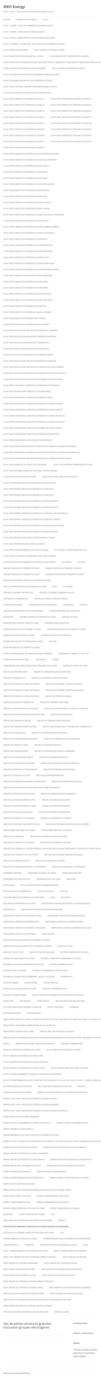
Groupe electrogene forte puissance (53, 720)
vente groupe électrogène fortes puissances (61, 1269)
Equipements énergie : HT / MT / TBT (74, 653)
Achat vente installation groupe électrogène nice (26, 343)
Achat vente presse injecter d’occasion (59, 477)
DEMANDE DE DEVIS (70, 617)
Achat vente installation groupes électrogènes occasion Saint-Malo (34, 373)
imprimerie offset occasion (48, 879)
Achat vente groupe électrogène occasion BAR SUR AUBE (28, 184)
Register (81, 1086)
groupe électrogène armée (15, 672)
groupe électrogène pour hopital (66, 781)
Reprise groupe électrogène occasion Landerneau (26, 1153)
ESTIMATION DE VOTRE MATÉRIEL (16, 659)
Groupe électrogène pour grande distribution (24, 781)
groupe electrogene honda (15, 745)
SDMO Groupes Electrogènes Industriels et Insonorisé (27, 1220)
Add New (81, 562)
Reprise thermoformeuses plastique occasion (23, 1208)
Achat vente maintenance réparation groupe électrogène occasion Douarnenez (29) (41, 452)
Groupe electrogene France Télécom (19, 726)
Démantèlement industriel (57, 623)
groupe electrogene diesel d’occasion (20, 708)
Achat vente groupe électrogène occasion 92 (23, 135)
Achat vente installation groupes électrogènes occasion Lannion (33, 367)
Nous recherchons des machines (70, 1001)
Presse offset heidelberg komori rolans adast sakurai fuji (29, 1025)
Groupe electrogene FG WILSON (17, 720)
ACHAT (45, 19)
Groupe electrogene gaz (14, 733)
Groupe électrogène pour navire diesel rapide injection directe (31, 787)
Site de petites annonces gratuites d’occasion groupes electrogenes (36, 1226)
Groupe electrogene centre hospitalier (21, 696)
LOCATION (64, 891)
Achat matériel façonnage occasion (68, 68)
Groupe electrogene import (15, 751)
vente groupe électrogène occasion (19, 1275)
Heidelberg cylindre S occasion (42, 873)
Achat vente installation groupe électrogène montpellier (29, 336)
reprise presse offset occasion (17, 1196)
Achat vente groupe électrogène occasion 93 (23, 141)
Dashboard (8, 617)
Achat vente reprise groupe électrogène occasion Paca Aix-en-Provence (35, 513)
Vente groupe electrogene (75, 1257)
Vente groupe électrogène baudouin (60, 1263)
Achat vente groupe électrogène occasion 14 (71, 99)
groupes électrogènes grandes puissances (63, 855)
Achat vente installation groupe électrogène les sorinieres (30, 330)
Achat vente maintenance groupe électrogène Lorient (28, 397)
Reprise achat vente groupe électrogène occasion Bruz (63, 1092)
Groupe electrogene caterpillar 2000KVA (21, 684)
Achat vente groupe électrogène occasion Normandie (27, 275)
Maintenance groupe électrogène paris (21, 922)
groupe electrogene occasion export (20, 769)
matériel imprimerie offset (61, 964)
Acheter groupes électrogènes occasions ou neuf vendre (29, 562)
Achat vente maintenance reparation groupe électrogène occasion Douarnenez (39, 446)
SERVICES (62, 1220)
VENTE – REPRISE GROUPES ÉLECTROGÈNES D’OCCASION (25, 1251)
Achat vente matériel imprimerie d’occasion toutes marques (30, 471)
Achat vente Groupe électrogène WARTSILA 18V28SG (26, 324)
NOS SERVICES (25, 1001)
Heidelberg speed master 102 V (16, 879)
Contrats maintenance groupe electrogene (23, 611)
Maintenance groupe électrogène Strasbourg (24, 928)
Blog (55, 586)
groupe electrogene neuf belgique (19, 763)
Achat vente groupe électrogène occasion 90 (23, 129)
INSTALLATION (9, 885)
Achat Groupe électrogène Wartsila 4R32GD (69, 56)
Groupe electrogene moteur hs (53, 757)
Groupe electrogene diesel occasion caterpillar (66, 708)
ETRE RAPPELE (40, 659)
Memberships (67, 976)
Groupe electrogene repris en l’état (19, 800)
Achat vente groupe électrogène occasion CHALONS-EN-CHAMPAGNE (33, 215)
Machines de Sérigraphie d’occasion (19, 903)
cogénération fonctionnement (43, 605)
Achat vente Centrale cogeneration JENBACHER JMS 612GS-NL (30, 86)
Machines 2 (66, 897)
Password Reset (34, 1013)
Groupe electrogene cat (14, 678)
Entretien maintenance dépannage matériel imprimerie (27, 653)
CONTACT (83, 605)
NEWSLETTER (8, 1001)
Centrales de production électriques (51, 598)
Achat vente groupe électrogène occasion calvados (27, 202)
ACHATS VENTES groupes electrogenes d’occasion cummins (29, 556)
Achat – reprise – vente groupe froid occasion (23, 32)
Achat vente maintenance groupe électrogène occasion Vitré (31, 434)
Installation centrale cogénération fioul (40, 885)
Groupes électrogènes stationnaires (68, 867)
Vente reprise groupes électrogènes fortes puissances (28, 1306)
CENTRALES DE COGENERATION (15, 598)
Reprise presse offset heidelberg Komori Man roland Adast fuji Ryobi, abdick (37, 1190)
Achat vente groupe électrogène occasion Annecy (26, 166)
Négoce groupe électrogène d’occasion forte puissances (58, 995)
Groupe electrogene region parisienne (58, 794)
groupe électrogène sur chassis (18, 812)
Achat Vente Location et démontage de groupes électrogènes (31, 385)
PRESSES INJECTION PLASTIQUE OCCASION (56, 1031)
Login (52, 897)
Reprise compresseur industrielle (18, 1129)
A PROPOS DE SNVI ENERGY (26, 19)
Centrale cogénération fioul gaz (18, 592)
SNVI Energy (14, 6)
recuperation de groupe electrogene (55, 1086)
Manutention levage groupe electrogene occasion (26, 940)
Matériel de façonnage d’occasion (18, 958)
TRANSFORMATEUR (10, 1245)
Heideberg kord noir (12, 873)
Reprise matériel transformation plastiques (69, 1178)
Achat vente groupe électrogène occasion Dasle (25, 239)
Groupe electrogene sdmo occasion (19, 806)
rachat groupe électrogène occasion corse (23, 1056)
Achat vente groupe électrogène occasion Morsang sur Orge (31, 269)
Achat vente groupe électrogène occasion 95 (23, 147)
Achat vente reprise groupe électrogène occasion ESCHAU (29, 483)
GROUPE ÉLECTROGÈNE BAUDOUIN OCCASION (52, 672)
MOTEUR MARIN (31, 983)
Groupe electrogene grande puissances (50, 733)
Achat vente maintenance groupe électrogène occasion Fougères (33, 404)
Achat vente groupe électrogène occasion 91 (71, 129)
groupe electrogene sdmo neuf (56, 800)
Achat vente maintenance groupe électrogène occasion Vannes (32, 428)
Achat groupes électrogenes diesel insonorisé (24, 68)
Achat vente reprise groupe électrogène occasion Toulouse (30, 531)
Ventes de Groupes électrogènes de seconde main (25, 1312)
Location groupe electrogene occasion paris (23, 897)
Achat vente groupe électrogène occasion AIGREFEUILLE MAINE (31, 154)
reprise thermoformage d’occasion (53, 1196)
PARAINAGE (74, 1007)
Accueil (6, 19)
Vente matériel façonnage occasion (66, 1293)
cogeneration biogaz (12, 605)
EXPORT (56, 659)
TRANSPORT (29, 1245)
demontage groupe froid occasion (19, 635)
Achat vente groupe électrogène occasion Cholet (26, 221)
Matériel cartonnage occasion (74, 952)
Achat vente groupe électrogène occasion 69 (23, 117)
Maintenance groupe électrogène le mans (22, 916)
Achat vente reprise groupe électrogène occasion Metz (28, 489)
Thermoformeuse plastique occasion (20, 1239)
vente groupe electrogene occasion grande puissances (28, 1281)
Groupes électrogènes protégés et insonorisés (24, 867)
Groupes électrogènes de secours (55, 842)
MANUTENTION (48, 934)
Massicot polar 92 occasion (41, 952)
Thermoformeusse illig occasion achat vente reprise (67, 1239)
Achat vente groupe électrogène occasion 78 (23, 123)
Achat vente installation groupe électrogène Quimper (28, 355)
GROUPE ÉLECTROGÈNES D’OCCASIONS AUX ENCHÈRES (67, 824)
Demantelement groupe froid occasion (21, 623)
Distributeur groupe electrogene (56, 635)
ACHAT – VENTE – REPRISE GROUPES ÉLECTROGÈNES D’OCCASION (29, 38)
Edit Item (52, 641)
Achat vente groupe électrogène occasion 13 (23, 99)
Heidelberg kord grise (72, 873)
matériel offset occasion (14, 970)
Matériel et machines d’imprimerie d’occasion (61, 958)
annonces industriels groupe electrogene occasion (27, 580)
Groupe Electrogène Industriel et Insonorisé (54, 751)
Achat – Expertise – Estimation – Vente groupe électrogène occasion (34, 44)
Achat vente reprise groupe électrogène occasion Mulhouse (30, 507)
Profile (6, 1044)
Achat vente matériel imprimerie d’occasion (72, 464)
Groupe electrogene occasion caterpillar (60, 763)
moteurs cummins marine (14, 995)
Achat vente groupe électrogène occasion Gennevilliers (29, 263)
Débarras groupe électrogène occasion (38, 617)
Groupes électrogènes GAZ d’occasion (20, 855)
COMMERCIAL (68, 605)
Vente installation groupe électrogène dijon (23, 1293)
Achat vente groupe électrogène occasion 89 (71, 123)
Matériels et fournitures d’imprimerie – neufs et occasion (29, 976)
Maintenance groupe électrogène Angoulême (42, 909)
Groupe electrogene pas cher (16, 775)
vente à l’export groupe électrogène (70, 1251)
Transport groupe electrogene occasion (58, 1245)
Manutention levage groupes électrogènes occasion (27, 946)
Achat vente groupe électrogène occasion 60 (71, 111)
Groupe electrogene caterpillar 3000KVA (64, 684)
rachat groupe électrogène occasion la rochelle (25, 1062)
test (62, 1232)
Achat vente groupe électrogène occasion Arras (25, 172)
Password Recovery (12, 1013)
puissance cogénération (71, 1044)
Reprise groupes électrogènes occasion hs (66, 1165)
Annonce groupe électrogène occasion (21, 568)
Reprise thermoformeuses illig (17, 1202)
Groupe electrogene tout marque (56, 818)
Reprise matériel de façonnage (17, 1171)
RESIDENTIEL (8, 1214)
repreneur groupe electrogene (17, 1092)
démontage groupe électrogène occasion (66, 629)
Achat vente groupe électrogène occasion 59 (23, 111)
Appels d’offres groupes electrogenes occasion (24, 586)
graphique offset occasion (75, 666)
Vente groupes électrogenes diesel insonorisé (70, 1287)
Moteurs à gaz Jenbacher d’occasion (19, 989)
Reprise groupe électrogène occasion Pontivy (23, 1159)
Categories (68, 586)
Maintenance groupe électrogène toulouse (71, 928)
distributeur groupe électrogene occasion (22, 641)
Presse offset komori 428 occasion (18, 1031)
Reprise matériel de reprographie (51, 1171)
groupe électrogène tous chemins (18, 818)
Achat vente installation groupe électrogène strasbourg (29, 361)
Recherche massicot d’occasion (17, 1086)
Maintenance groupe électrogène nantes (66, 916)
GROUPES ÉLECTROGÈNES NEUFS (16, 861)
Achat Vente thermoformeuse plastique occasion (25, 550)
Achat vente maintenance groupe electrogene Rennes (27, 440)
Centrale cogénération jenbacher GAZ (56, 592)
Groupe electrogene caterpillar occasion (65, 690)
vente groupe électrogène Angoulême (20, 1263)
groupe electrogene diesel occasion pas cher (24, 714)
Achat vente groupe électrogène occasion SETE (24, 306)
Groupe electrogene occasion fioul (59, 769)
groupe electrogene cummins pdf (18, 702)
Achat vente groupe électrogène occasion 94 (71, 141)
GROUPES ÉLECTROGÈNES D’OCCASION (18, 842)
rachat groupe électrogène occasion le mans (24, 1068)
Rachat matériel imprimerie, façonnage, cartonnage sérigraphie (32, 1074)
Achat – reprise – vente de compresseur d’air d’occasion (28, 25)
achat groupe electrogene (15, 50)
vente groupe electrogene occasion (58, 1275)
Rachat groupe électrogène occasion (63, 1050)
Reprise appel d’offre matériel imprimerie (21, 1117)
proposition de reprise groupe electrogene (35, 1044)
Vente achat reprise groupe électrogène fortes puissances (30, 1257)
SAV (52, 1214)
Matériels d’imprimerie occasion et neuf (50, 970)
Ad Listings (66, 562)
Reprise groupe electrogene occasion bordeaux (65, 1147)
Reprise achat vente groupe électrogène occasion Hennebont (31, 1104)
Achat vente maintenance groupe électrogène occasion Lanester (33, 410)
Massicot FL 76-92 (65, 946)
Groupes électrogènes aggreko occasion (48, 836)
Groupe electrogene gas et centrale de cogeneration (66, 726)
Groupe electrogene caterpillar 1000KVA (49, 678)
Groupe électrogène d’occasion (54, 702)
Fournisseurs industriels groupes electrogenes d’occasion (30, 666)
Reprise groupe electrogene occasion (20, 1147)
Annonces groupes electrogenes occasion (64, 574)
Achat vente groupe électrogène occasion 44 (71, 105)
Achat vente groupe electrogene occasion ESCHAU (26, 257)
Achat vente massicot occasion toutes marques (25, 464)
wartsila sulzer (61, 1312)
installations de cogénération (17, 891)
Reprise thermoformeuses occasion (53, 1202)
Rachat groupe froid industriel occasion (69, 1068)
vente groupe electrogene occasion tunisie (23, 1287)
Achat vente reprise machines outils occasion (24, 544)
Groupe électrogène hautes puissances (62, 739)
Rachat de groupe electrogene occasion (21, 1050)
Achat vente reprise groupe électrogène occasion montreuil (31, 501)
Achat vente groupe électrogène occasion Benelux (26, 190)
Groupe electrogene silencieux (56, 806)
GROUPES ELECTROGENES (13, 836)
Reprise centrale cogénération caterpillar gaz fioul (26, 1123)
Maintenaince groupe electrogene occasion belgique (66, 903)
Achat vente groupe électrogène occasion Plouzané (27, 294)
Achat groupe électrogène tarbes (49, 50)
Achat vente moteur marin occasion (19, 477)
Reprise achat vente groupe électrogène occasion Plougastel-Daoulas (35, 1111)
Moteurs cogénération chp (54, 989)
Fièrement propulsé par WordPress (16, 1373)
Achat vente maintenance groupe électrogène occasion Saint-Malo (34, 416)
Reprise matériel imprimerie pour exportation (23, 1178)
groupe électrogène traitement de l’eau (21, 824)
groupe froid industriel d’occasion (19, 830)
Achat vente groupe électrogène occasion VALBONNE (27, 312)
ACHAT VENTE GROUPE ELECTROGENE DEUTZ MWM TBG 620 (27, 93)
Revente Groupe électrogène (32, 1214)
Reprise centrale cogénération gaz (72, 1123)
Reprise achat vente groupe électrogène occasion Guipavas (30, 1098)
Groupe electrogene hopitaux (47, 745)
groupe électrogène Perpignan (50, 775)
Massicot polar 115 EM (13, 952)
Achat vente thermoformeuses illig (70, 550)
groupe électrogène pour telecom (19, 794)
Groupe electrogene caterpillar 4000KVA (21, 690)
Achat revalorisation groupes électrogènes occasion (27, 80)
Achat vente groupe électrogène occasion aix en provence (29, 160)
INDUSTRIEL (71, 879)
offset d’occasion (55, 1007)
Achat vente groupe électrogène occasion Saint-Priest (28, 300)
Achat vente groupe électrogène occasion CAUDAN (26, 208)
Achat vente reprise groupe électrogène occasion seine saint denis (33, 525)
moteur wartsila (51, 983)
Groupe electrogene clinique (58, 696)
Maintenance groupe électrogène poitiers (64, 922)
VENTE (85, 1245)
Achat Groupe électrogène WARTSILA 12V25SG (23, 56)
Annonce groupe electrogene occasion (21, 574)
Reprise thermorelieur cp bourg (64, 1208)
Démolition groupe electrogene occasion (22, 629)
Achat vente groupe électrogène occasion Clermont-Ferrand (31, 227)
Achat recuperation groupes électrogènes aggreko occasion (31, 74)
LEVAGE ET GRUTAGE (45, 891)
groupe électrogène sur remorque (54, 812)
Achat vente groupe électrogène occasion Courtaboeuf (29, 233)
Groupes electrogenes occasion (50, 861)
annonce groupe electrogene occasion (63, 568)
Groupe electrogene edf (62, 714)
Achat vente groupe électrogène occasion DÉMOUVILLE (28, 245)
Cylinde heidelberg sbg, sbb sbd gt (64, 611)
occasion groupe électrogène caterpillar (22, 1007)
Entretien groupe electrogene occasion (21, 647)
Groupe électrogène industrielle (18, 757)
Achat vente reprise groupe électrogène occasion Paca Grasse (31, 519)
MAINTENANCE (9, 909)
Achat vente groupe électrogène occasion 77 (71, 117)
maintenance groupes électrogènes (19, 934)
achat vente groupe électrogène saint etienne (24, 318)
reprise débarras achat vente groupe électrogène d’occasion (31, 1135)
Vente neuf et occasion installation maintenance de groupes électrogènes (37, 1299)
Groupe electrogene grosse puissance (20, 739)
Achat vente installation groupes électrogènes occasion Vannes (33, 379)
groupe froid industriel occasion (56, 830)
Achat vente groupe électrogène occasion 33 (23, 105)
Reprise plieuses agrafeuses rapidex (19, 1184)
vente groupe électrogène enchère (19, 1269)
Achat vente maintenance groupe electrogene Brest (27, 391)
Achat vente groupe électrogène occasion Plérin (25, 282)
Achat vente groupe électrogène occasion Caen (25, 196)
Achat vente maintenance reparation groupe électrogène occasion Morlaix (37, 458)
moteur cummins (11, 983)
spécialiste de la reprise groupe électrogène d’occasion (28, 1232)
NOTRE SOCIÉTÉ (43, 1001)
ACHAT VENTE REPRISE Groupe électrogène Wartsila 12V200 (28, 538)
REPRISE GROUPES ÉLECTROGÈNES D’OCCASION (22, 1165)
